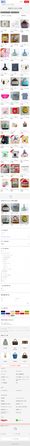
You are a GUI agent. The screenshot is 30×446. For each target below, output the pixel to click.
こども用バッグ (15, 261)
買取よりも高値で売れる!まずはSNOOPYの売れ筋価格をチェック (15, 324)
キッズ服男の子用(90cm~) (15, 257)
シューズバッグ (16, 267)
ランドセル (16, 265)
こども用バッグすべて (16, 263)
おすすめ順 (9, 15)
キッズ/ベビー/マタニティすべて (15, 255)
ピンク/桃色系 (19, 313)
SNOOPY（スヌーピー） (5, 12)
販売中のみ (3, 15)
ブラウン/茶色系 (19, 311)
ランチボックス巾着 (15, 12)
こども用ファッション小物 (15, 269)
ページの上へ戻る (15, 438)
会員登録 (26, 1)
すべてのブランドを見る (15, 365)
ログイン (21, 1)
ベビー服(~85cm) (15, 259)
